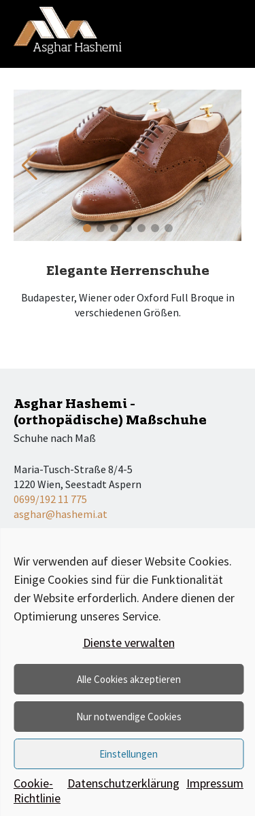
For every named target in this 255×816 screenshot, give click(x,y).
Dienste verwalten (129, 642)
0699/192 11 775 (50, 499)
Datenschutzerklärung (123, 783)
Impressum (214, 783)
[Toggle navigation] (231, 30)
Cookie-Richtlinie (37, 791)
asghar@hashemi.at (60, 514)
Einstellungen (128, 753)
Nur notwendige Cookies (129, 716)
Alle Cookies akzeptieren (129, 679)
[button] (225, 166)
